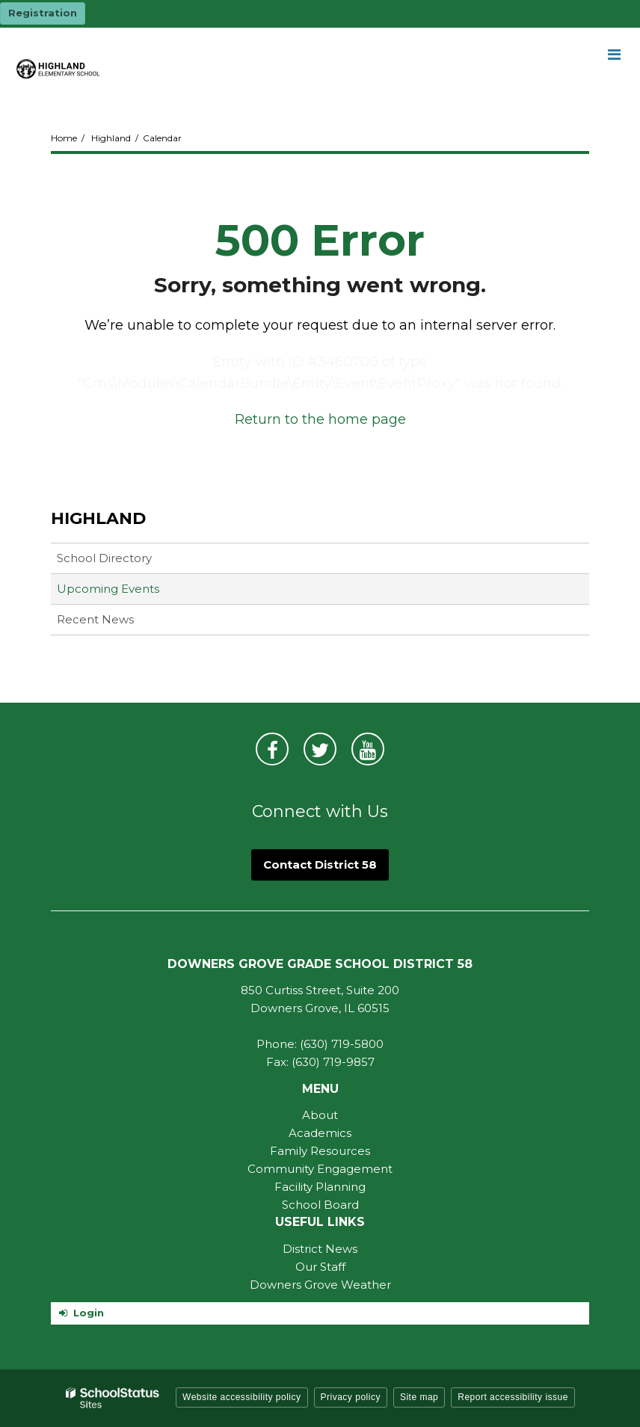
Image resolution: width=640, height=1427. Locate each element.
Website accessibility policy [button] (241, 1397)
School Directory (104, 558)
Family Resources (320, 1151)
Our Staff (320, 1267)
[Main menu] (614, 54)
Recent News (95, 619)
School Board (320, 1205)
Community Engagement (320, 1169)
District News (320, 1249)
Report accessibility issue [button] (513, 1397)
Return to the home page (320, 419)
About (320, 1115)
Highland (111, 138)
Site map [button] (419, 1397)
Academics (320, 1133)
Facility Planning (320, 1187)
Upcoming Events (108, 589)
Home (64, 138)
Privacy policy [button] (351, 1397)
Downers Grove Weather (320, 1284)
